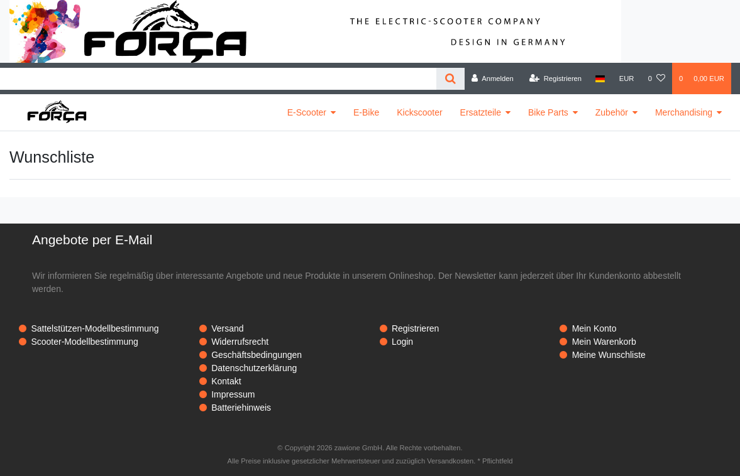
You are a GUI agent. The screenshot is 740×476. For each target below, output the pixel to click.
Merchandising (683, 112)
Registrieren (415, 328)
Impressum (233, 394)
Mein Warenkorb (604, 342)
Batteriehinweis (241, 408)
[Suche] (450, 79)
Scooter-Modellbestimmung (84, 342)
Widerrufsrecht (239, 342)
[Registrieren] (555, 78)
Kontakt (226, 381)
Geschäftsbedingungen (256, 355)
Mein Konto (594, 328)
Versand (227, 328)
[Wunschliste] (656, 78)
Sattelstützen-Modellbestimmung (94, 328)
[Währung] (626, 78)
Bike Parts (548, 112)
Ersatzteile (480, 112)
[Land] (600, 78)
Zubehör (611, 112)
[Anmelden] (493, 78)
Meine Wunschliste (609, 355)
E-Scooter (306, 112)
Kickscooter (419, 112)
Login (402, 342)
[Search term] (218, 79)
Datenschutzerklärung (254, 368)
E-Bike (366, 112)
